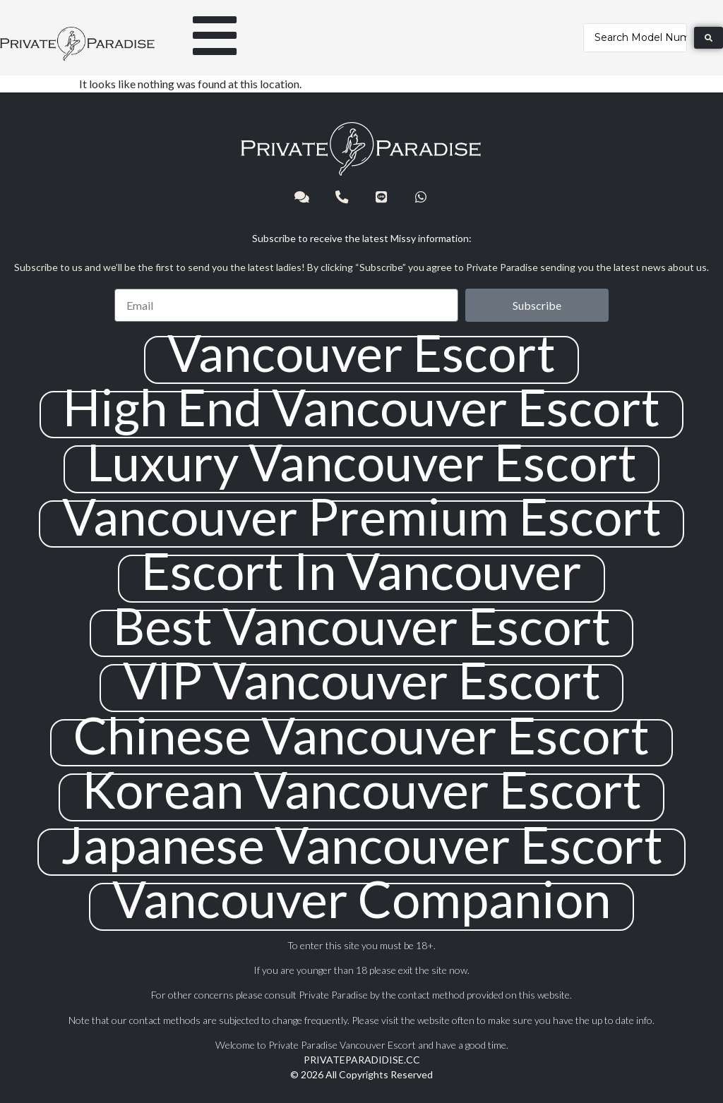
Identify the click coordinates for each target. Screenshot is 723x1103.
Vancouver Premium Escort (362, 516)
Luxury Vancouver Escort (362, 462)
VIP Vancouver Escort (362, 680)
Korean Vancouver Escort (362, 789)
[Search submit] (708, 38)
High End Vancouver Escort (361, 407)
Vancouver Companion (361, 899)
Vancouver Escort (361, 352)
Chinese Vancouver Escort (361, 735)
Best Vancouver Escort (362, 626)
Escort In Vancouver (361, 571)
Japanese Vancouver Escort (362, 844)
